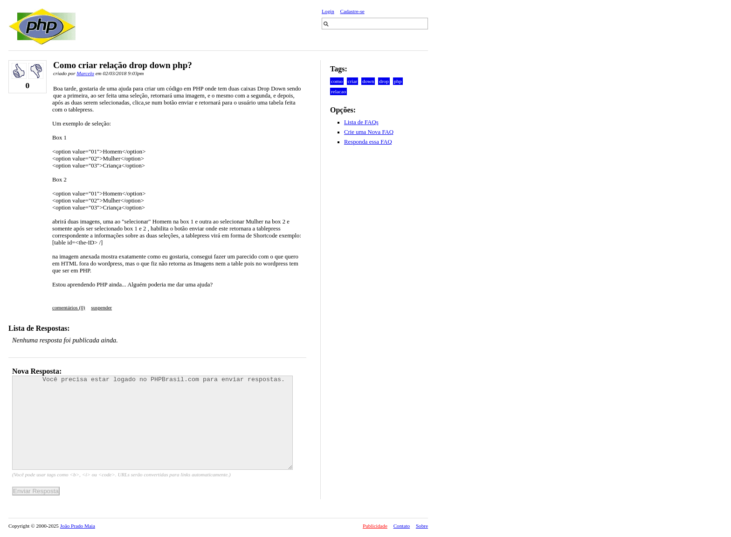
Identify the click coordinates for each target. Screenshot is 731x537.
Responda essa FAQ (368, 142)
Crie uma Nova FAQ (368, 132)
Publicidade (375, 526)
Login (328, 11)
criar (353, 81)
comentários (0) (68, 307)
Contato (401, 526)
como (337, 81)
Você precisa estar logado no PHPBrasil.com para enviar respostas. (152, 423)
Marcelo (85, 73)
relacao (338, 91)
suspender (101, 307)
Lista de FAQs (361, 122)
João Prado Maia (77, 526)
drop (384, 81)
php (398, 81)
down (368, 81)
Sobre (422, 526)
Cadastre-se (352, 11)
